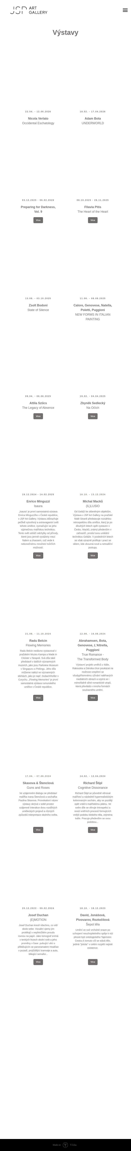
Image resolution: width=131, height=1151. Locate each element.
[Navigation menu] (125, 10)
